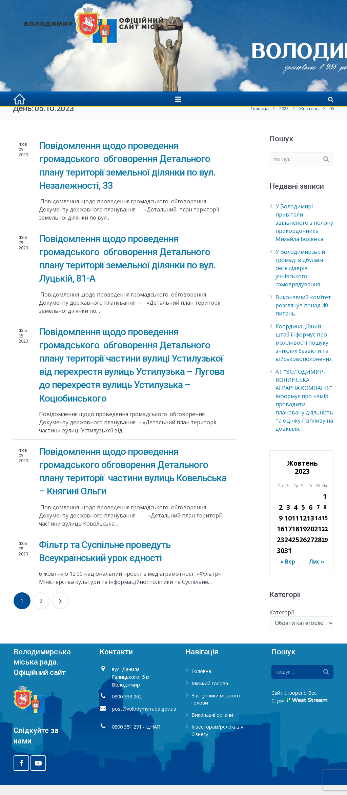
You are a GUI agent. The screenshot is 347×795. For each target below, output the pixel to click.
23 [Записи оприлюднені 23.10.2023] (280, 549)
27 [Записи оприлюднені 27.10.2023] (310, 549)
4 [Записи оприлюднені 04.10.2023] (296, 517)
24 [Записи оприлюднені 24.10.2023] (288, 549)
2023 (283, 119)
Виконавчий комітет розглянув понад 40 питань (303, 315)
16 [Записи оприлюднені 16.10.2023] (280, 539)
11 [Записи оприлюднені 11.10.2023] (295, 528)
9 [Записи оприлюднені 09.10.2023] (281, 528)
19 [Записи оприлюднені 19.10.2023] (303, 539)
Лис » (316, 571)
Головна (259, 119)
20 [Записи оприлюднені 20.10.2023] (310, 539)
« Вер (287, 571)
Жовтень (308, 119)
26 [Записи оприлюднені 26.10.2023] (303, 549)
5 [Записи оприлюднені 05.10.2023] (303, 517)
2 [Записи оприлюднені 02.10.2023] (281, 517)
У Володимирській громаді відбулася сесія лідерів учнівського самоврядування (300, 278)
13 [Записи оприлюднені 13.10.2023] (310, 528)
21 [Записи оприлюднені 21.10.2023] (318, 539)
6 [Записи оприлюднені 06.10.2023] (310, 517)
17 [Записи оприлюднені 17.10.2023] (288, 539)
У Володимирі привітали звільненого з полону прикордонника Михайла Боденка (304, 233)
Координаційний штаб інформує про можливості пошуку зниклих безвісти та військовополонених (303, 353)
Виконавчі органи (212, 725)
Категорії (281, 622)
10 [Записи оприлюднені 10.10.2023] (288, 528)
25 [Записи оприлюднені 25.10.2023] (295, 549)
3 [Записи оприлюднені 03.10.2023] (288, 517)
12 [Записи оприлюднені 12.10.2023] (303, 528)
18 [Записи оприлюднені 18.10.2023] (295, 539)
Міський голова (209, 693)
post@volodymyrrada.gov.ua (144, 718)
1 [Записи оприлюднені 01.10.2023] (325, 506)
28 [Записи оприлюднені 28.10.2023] (318, 549)
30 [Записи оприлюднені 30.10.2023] (280, 560)
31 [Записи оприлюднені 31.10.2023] (288, 560)
